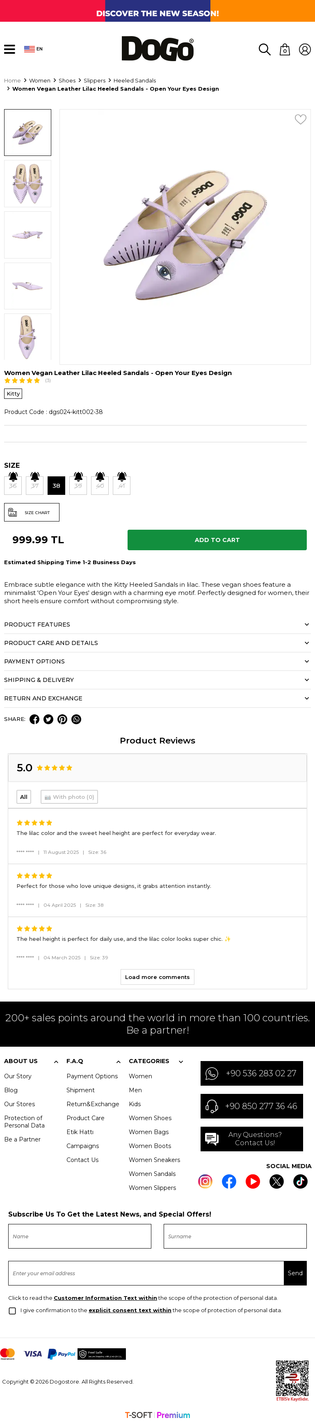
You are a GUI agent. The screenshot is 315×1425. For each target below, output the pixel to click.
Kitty (13, 392)
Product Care (85, 1117)
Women (140, 1075)
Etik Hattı (80, 1131)
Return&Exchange (92, 1103)
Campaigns (82, 1145)
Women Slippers (152, 1187)
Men (135, 1089)
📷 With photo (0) (69, 796)
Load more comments (157, 976)
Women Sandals (152, 1173)
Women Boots (150, 1145)
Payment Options (92, 1075)
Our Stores (19, 1103)
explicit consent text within (130, 1309)
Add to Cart (217, 539)
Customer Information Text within (105, 1297)
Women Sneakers (154, 1159)
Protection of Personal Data (24, 1121)
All (23, 796)
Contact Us (82, 1159)
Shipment (80, 1089)
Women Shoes (150, 1117)
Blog (11, 1089)
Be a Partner (22, 1138)
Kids (135, 1103)
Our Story (18, 1075)
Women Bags (149, 1131)
